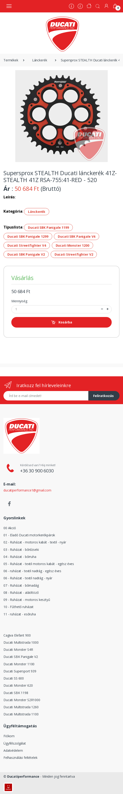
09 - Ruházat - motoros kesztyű (26, 599)
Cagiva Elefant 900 (17, 635)
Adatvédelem (13, 750)
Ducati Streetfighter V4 (26, 245)
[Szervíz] (80, 7)
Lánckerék (39, 60)
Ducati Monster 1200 (72, 245)
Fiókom (9, 736)
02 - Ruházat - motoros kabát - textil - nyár (34, 542)
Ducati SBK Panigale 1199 (48, 227)
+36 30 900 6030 (37, 471)
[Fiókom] (106, 6)
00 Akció (9, 528)
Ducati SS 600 (13, 678)
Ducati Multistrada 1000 (21, 642)
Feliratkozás (103, 396)
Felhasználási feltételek (20, 757)
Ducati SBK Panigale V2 (26, 254)
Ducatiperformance (23, 776)
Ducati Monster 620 (18, 685)
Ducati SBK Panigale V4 (76, 236)
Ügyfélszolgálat (14, 743)
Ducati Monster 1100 (18, 664)
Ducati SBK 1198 (15, 693)
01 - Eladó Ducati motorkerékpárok (29, 535)
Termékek (10, 60)
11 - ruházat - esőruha (19, 614)
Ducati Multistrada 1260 (21, 707)
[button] (97, 5)
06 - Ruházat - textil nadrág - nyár (27, 578)
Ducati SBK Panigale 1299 (27, 236)
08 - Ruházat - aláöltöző (21, 592)
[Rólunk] (71, 7)
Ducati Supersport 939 (19, 671)
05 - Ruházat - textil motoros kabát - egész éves (38, 564)
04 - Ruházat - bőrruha (19, 556)
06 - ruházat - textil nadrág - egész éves (32, 571)
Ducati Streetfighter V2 (74, 254)
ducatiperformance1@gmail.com (27, 490)
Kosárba (61, 322)
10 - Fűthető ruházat (18, 607)
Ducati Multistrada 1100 (21, 714)
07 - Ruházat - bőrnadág (21, 585)
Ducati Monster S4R (18, 649)
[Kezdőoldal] (89, 6)
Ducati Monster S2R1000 (21, 700)
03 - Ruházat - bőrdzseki (21, 549)
